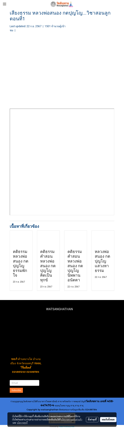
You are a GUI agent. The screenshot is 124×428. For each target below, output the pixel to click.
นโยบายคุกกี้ (22, 422)
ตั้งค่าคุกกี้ (92, 419)
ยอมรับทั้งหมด (108, 419)
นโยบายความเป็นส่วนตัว (71, 419)
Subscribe (16, 390)
